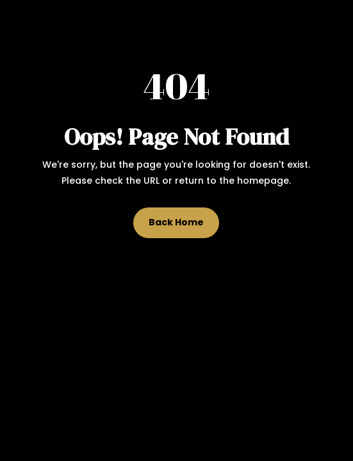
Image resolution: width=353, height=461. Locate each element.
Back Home (176, 222)
